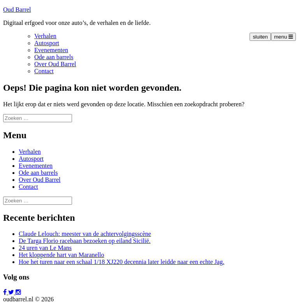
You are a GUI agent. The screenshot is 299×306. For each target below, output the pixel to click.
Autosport (46, 43)
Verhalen (45, 36)
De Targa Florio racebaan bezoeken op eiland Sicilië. (85, 240)
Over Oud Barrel (55, 64)
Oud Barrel (17, 9)
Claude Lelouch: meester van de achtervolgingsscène (85, 233)
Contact (44, 71)
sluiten (260, 37)
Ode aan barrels (53, 57)
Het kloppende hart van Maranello (61, 254)
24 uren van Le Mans (45, 247)
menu (283, 37)
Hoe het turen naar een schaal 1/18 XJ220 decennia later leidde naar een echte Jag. (121, 262)
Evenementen (51, 50)
